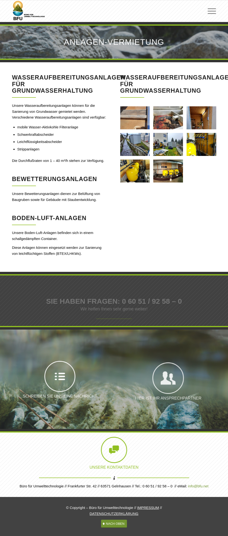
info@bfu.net (198, 486)
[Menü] (209, 11)
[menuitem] (209, 11)
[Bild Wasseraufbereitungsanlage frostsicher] (203, 120)
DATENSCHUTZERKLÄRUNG (114, 514)
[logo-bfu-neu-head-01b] (29, 11)
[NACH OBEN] (114, 524)
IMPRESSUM (148, 508)
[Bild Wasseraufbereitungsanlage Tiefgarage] (203, 146)
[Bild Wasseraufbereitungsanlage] (137, 120)
